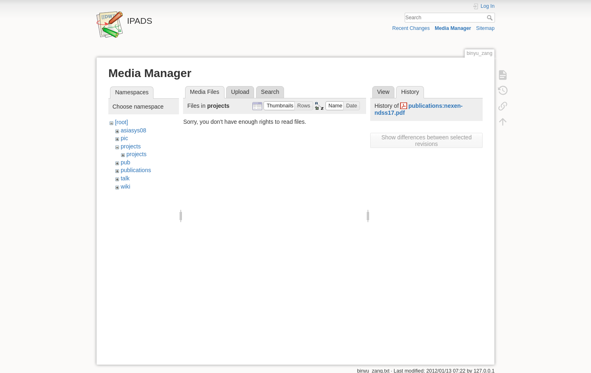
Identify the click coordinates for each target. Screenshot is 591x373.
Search (491, 17)
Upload (240, 92)
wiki (125, 186)
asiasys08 (133, 130)
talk (125, 178)
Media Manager (453, 28)
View (383, 92)
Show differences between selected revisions (426, 140)
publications (136, 170)
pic (124, 138)
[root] (121, 122)
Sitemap (485, 28)
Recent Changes (411, 28)
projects (131, 146)
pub (125, 162)
